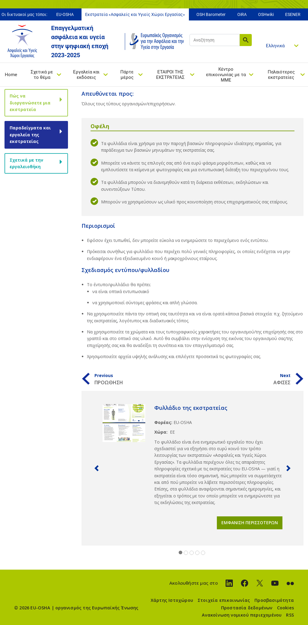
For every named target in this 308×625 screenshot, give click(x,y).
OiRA (242, 14)
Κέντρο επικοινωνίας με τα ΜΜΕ (226, 75)
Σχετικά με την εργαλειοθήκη (26, 163)
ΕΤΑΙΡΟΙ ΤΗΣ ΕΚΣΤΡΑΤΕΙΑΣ (170, 74)
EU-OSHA (65, 14)
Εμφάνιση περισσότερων (249, 522)
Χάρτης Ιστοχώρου (172, 600)
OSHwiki (266, 14)
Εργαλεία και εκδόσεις (86, 74)
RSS (290, 615)
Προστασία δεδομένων (247, 608)
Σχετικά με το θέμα (42, 74)
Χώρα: (161, 432)
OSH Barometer (211, 14)
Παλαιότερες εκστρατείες (281, 74)
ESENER (292, 14)
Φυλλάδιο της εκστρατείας (190, 407)
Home (11, 74)
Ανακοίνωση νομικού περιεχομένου (242, 615)
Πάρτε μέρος (127, 74)
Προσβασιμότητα (274, 600)
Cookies (285, 608)
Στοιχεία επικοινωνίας (224, 600)
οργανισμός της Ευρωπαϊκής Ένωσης (96, 608)
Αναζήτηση (246, 40)
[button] (97, 468)
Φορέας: (163, 422)
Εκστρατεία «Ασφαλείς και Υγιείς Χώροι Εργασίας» (135, 14)
